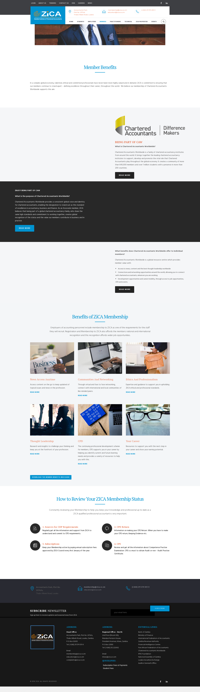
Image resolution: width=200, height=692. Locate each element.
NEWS (90, 3)
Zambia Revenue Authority (148, 646)
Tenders (52, 3)
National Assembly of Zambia (149, 662)
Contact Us (64, 3)
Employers (92, 22)
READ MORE (124, 175)
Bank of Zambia (144, 637)
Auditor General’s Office (147, 668)
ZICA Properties (142, 22)
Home (71, 22)
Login (33, 3)
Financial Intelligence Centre (149, 650)
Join (73, 3)
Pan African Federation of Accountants (153, 653)
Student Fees (108, 674)
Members (103, 22)
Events (154, 22)
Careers (81, 3)
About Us (42, 3)
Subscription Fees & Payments (115, 671)
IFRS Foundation (144, 659)
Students (80, 22)
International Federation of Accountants (154, 643)
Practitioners (115, 22)
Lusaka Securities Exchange (148, 665)
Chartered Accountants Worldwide (151, 656)
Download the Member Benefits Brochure (51, 477)
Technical (128, 22)
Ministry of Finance (145, 640)
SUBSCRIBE (160, 612)
